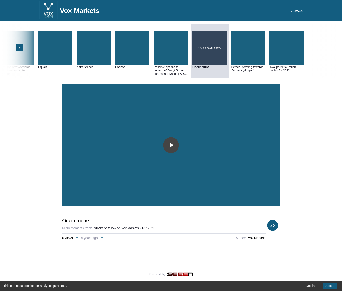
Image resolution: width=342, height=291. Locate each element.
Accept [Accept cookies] (330, 286)
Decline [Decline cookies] (311, 286)
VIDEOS (297, 10)
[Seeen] (180, 274)
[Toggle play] (171, 145)
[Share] (272, 225)
